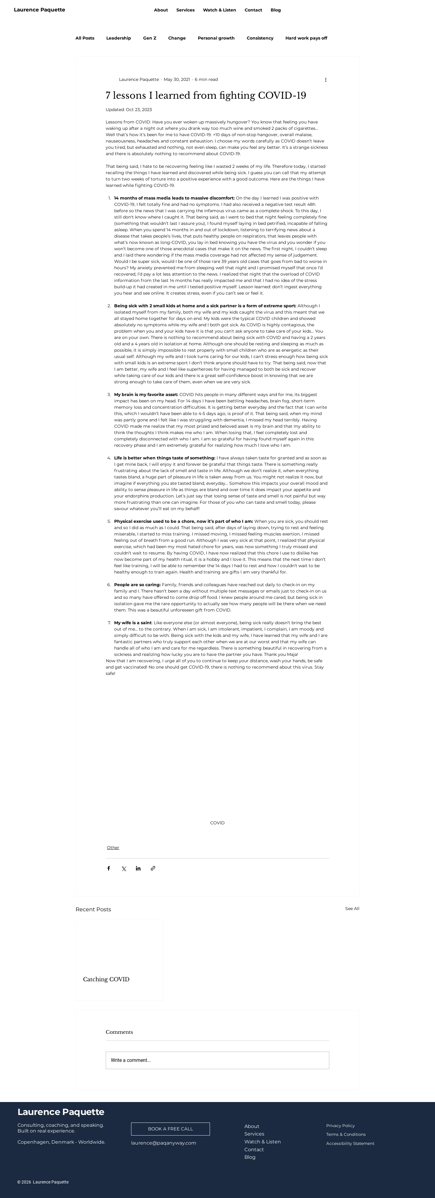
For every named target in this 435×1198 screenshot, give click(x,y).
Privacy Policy (340, 1125)
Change (177, 38)
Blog (250, 1157)
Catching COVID (106, 979)
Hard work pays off (306, 38)
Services (254, 1134)
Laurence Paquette (39, 10)
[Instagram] (407, 10)
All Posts (85, 38)
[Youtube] (418, 10)
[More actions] (325, 79)
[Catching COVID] (119, 944)
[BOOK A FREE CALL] (170, 1129)
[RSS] (429, 10)
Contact (254, 1149)
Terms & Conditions (346, 1134)
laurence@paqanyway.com (163, 1143)
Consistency (260, 38)
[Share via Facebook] (108, 868)
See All (352, 908)
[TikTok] (397, 10)
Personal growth (216, 38)
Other (113, 847)
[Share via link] (153, 868)
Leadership (118, 38)
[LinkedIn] (386, 10)
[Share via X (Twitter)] (123, 868)
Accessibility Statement (350, 1143)
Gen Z (149, 38)
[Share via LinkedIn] (138, 868)
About (251, 1126)
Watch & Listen (262, 1142)
